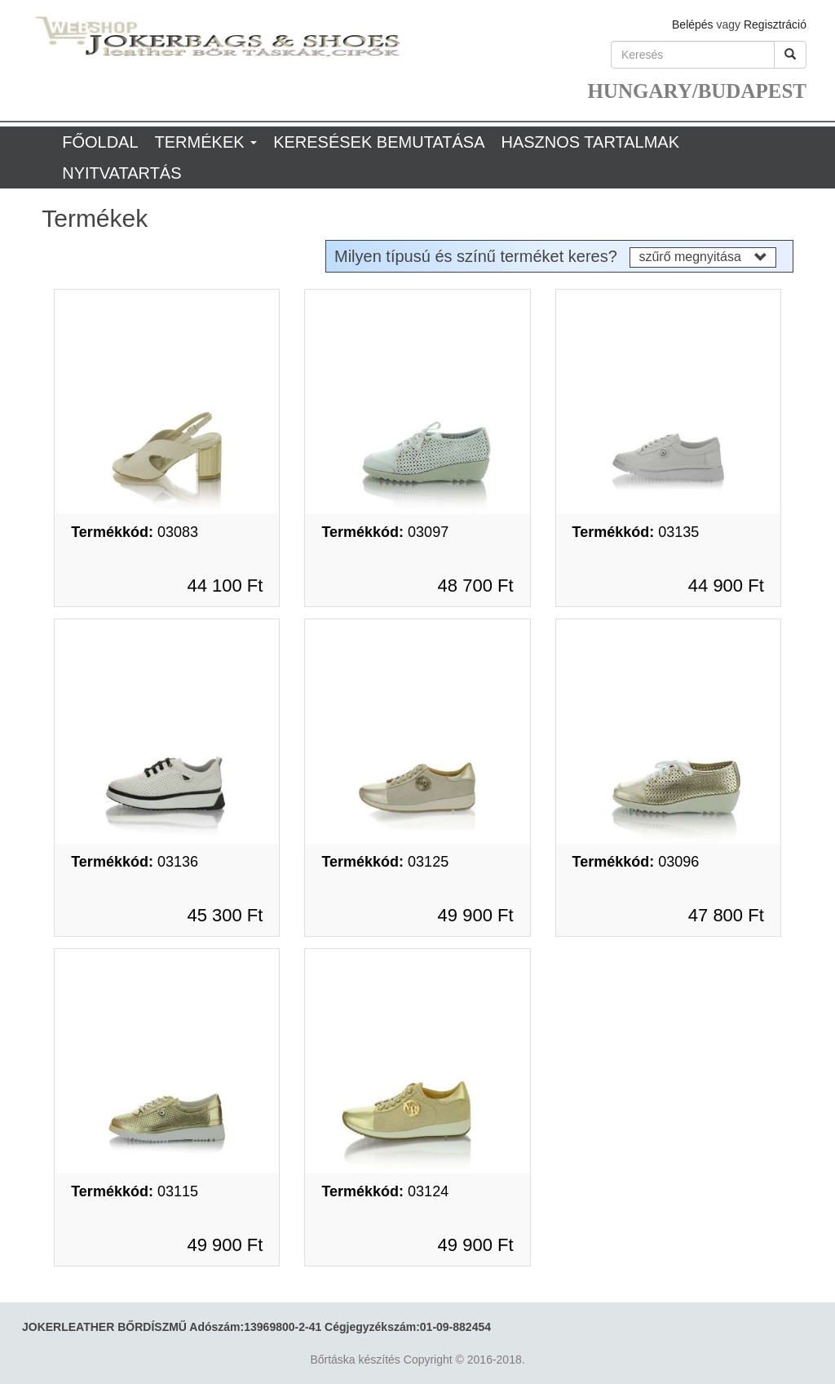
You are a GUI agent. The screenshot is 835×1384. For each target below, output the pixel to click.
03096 (636, 862)
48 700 (476, 585)
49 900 (476, 915)
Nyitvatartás (121, 173)
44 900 (726, 585)
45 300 (225, 915)
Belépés (693, 24)
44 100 (225, 585)
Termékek (206, 142)
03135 (636, 532)
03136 (134, 862)
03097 (384, 532)
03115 (134, 1191)
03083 (134, 532)
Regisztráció (775, 24)
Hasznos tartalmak (590, 142)
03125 (384, 862)
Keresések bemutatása (378, 142)
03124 (384, 1191)
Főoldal (100, 142)
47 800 (726, 915)
